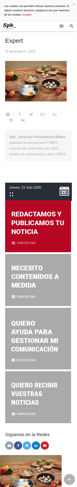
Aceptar (27, 14)
